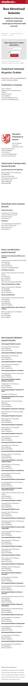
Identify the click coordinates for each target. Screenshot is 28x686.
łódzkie (8, 672)
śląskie (3, 677)
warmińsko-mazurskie (19, 677)
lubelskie (21, 670)
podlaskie (16, 674)
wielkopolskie (4, 679)
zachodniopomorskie (14, 679)
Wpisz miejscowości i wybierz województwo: (14, 44)
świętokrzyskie (9, 677)
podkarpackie (9, 674)
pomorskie (21, 674)
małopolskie (13, 672)
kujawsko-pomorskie (13, 670)
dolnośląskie (4, 670)
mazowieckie (20, 672)
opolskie (3, 674)
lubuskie (3, 672)
